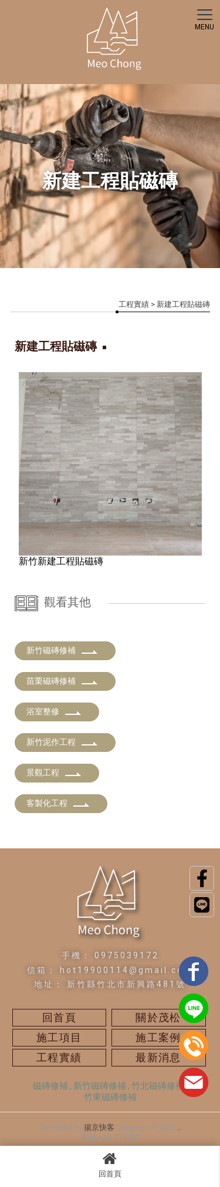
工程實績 (134, 304)
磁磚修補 (50, 1086)
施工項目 (59, 1037)
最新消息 (158, 1057)
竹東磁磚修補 (110, 1097)
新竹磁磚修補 (62, 650)
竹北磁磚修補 (157, 1086)
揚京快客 (99, 1127)
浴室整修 (54, 711)
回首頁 (109, 1164)
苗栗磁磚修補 (62, 681)
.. (179, 1127)
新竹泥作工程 (62, 742)
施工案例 (158, 1037)
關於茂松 (158, 1017)
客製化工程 (58, 803)
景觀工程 (54, 772)
